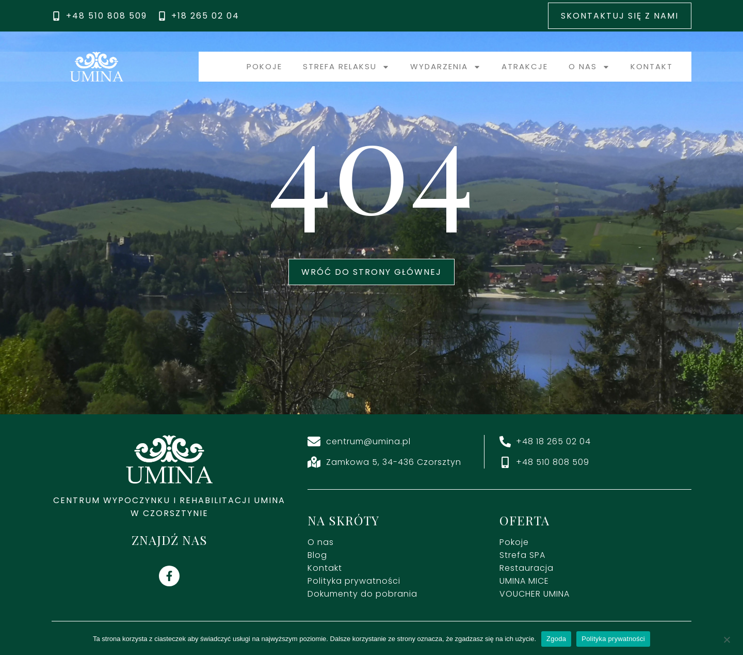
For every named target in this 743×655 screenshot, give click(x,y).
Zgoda (556, 639)
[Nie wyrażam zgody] (726, 638)
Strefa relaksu (346, 67)
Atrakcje (525, 66)
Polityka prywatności (613, 639)
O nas (589, 67)
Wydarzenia (445, 67)
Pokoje (264, 66)
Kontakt (652, 66)
